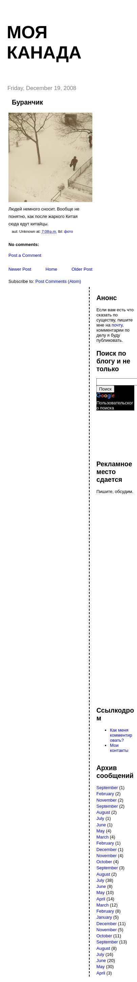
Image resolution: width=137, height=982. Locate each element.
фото (68, 231)
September (107, 787)
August (103, 812)
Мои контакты (119, 748)
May (100, 830)
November (106, 800)
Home (52, 269)
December (106, 849)
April (100, 898)
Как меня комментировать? (121, 735)
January (104, 917)
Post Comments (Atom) (58, 281)
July (100, 818)
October (104, 861)
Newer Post (19, 269)
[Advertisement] (116, 432)
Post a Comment (24, 255)
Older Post (82, 269)
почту (117, 325)
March (102, 837)
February (105, 793)
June (101, 824)
